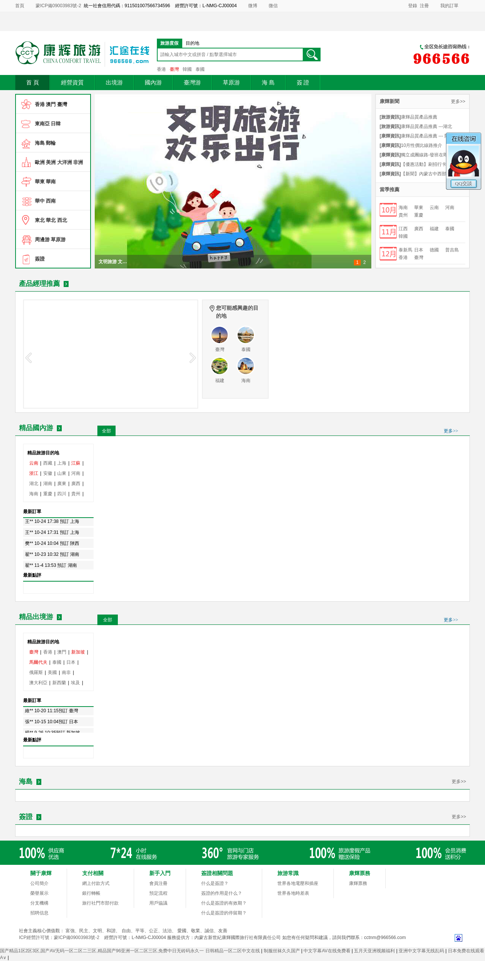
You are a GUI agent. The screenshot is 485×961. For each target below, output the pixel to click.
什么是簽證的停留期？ (224, 913)
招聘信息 (39, 913)
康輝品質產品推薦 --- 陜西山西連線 (422, 136)
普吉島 (452, 250)
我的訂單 (449, 5)
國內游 (153, 83)
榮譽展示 (39, 893)
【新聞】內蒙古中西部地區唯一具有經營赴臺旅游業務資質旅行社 (422, 173)
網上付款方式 (96, 883)
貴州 (403, 215)
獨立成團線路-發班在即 (414, 155)
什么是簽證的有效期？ (224, 903)
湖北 (33, 483)
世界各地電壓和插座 (297, 883)
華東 (418, 207)
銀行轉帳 (91, 893)
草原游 (231, 83)
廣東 (61, 483)
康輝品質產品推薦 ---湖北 (416, 126)
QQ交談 (463, 183)
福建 (434, 228)
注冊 (424, 5)
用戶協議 (158, 903)
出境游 (114, 83)
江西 (403, 228)
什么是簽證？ (214, 883)
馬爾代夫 (38, 662)
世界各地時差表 (293, 893)
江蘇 (75, 463)
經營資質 (72, 83)
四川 (61, 493)
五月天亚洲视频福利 (375, 950)
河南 (449, 207)
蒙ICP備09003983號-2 (58, 5)
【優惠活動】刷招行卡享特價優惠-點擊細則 (422, 164)
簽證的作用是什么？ (221, 893)
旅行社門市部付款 (100, 903)
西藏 (47, 463)
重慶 (418, 215)
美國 (52, 672)
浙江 (33, 473)
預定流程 (158, 893)
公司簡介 (39, 883)
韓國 (187, 69)
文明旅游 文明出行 (114, 261)
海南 (403, 207)
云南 (434, 207)
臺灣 (174, 69)
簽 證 (303, 83)
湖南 (47, 483)
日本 (418, 250)
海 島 (268, 83)
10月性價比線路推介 (411, 145)
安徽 (47, 473)
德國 (434, 250)
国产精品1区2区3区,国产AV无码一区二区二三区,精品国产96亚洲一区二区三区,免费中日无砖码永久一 (102, 950)
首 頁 (32, 83)
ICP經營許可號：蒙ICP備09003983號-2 (59, 937)
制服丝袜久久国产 (282, 950)
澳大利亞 (38, 682)
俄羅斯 (36, 672)
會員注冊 (158, 883)
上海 (61, 463)
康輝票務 (358, 883)
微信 (273, 5)
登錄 (412, 5)
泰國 (200, 69)
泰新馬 (405, 250)
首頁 (19, 5)
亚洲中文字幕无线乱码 (422, 950)
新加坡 (78, 652)
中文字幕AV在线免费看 (327, 950)
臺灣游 (192, 83)
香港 (161, 69)
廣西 (418, 228)
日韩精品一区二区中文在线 (233, 950)
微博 (252, 5)
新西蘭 (59, 682)
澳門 (61, 652)
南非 (66, 672)
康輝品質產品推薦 (408, 117)
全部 (106, 431)
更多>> (458, 101)
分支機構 (39, 903)
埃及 (75, 682)
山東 (61, 473)
